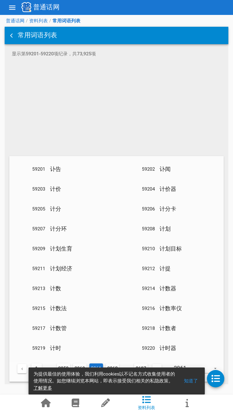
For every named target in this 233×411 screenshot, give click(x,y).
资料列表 (38, 21)
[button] (12, 35)
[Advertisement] (116, 107)
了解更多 (43, 388)
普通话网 (15, 21)
